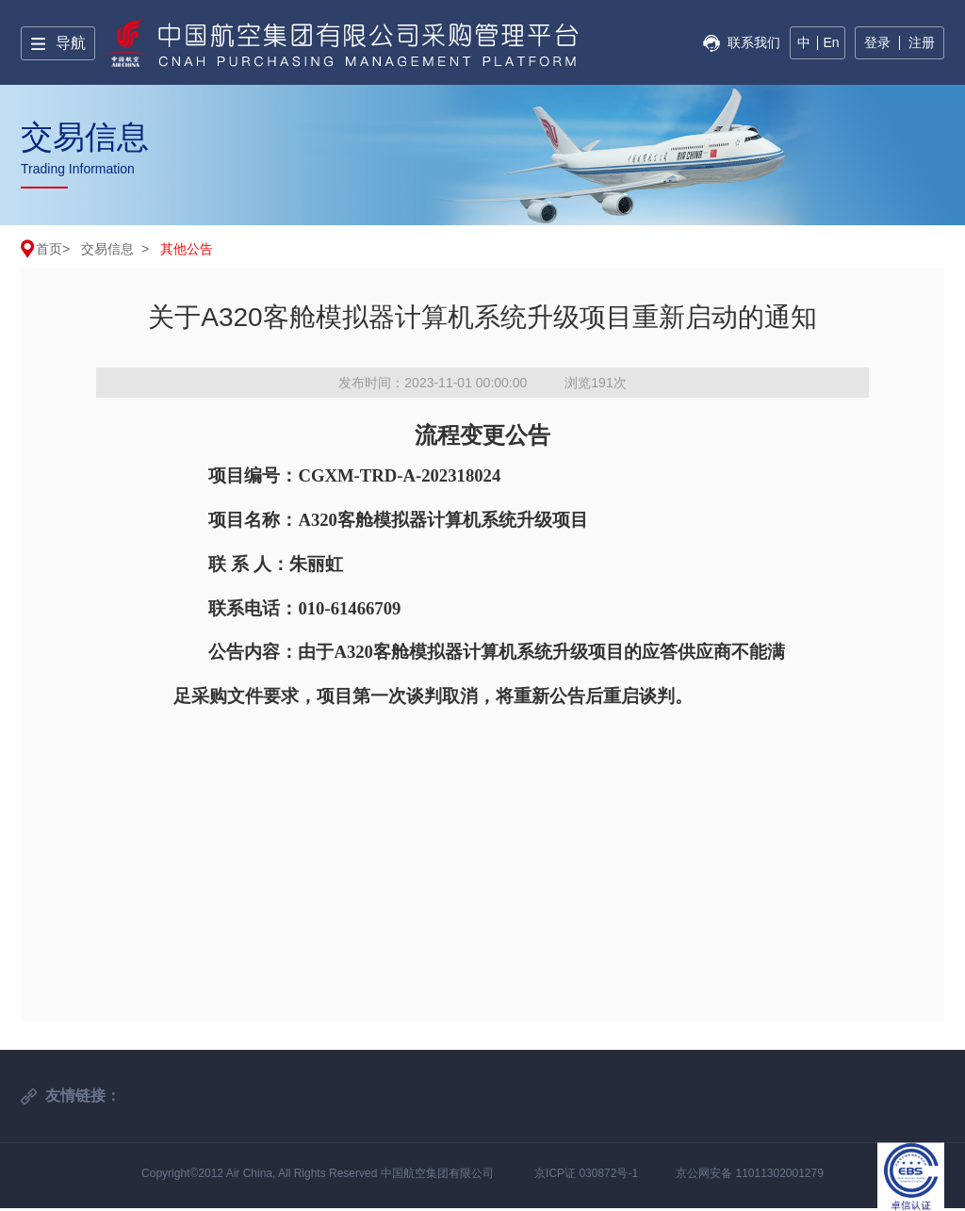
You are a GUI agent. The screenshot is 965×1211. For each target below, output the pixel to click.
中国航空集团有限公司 (437, 1173)
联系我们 (754, 42)
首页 (49, 248)
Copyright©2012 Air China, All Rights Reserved (261, 1173)
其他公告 (186, 248)
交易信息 (107, 248)
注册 (921, 42)
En (831, 42)
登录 (877, 42)
